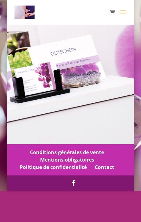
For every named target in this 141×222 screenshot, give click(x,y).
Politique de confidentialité (53, 167)
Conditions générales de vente (67, 152)
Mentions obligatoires (67, 159)
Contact (104, 167)
